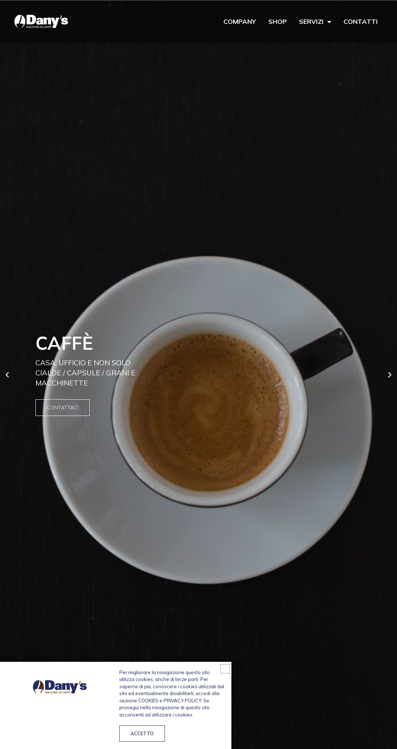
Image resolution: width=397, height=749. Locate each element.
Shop (277, 21)
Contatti (360, 21)
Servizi (315, 21)
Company (239, 21)
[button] (7, 375)
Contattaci (62, 407)
